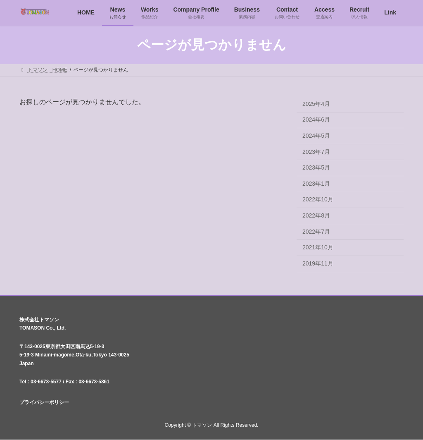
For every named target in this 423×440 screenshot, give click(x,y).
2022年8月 (316, 215)
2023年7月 (316, 151)
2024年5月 (316, 135)
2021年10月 (317, 247)
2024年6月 (316, 120)
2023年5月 (316, 168)
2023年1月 (316, 183)
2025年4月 (316, 103)
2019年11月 (317, 263)
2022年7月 (316, 231)
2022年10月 (317, 199)
